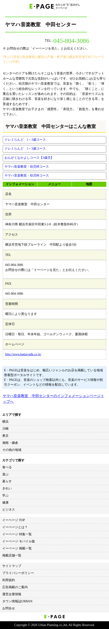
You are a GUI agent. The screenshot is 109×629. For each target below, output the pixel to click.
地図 (89, 184)
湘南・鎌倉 (10, 442)
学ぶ (5, 495)
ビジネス (8, 509)
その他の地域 (11, 450)
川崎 (5, 428)
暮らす (7, 481)
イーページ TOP (13, 520)
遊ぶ (5, 474)
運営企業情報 (11, 594)
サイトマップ (11, 566)
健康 (5, 502)
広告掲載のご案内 (15, 587)
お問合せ (8, 608)
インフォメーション (20, 184)
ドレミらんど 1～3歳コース (25, 139)
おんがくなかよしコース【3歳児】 (29, 157)
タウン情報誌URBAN (17, 601)
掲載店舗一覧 (11, 555)
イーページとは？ (15, 527)
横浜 (5, 421)
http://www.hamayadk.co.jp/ (23, 354)
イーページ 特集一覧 (17, 534)
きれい (7, 488)
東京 (5, 435)
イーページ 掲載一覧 (17, 548)
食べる (7, 467)
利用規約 (8, 580)
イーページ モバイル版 (18, 541)
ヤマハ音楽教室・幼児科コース (27, 166)
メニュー (54, 184)
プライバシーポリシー (18, 573)
